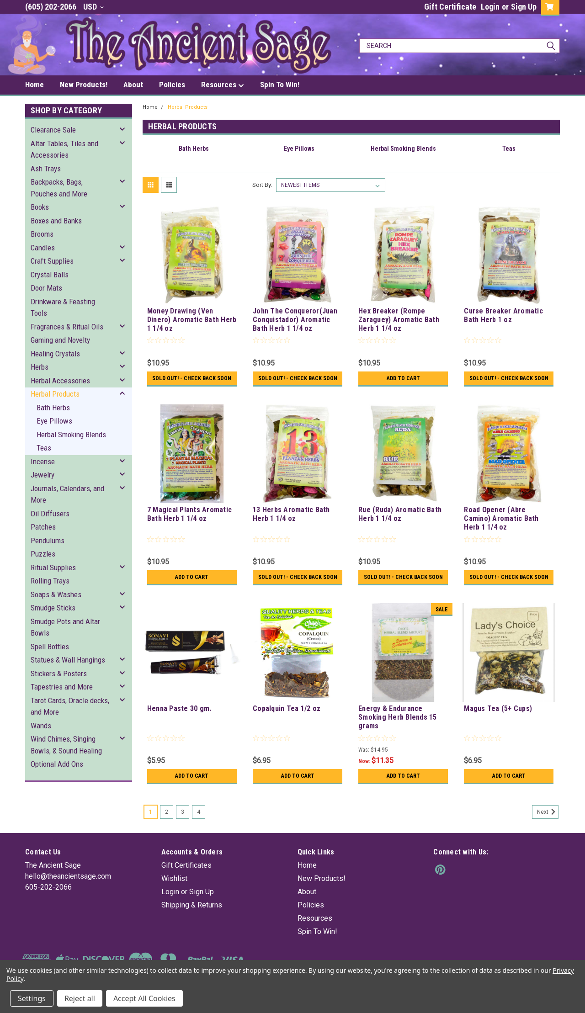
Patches (43, 526)
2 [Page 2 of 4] (166, 825)
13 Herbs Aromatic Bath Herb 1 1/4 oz (291, 520)
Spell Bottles (50, 646)
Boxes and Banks (56, 220)
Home (34, 84)
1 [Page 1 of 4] (150, 825)
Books (40, 207)
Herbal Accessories (60, 380)
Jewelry (42, 474)
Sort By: (262, 184)
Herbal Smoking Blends (71, 434)
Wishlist (174, 891)
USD (93, 6)
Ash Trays (46, 168)
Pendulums (47, 540)
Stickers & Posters (59, 673)
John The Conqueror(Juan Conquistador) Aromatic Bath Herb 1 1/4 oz (295, 320)
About (133, 84)
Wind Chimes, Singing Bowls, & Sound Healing (66, 744)
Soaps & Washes (56, 594)
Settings (32, 998)
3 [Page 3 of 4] (182, 825)
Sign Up (524, 6)
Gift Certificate (450, 6)
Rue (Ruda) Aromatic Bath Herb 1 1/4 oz (399, 520)
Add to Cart (403, 378)
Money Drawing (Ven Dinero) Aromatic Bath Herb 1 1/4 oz (192, 320)
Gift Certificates (186, 878)
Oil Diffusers (50, 513)
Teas (44, 447)
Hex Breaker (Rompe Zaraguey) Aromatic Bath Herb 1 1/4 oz (398, 320)
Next (547, 824)
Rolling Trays (50, 580)
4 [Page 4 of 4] (198, 825)
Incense (43, 461)
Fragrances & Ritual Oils (67, 326)
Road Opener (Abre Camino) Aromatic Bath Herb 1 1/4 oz (501, 525)
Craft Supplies (52, 260)
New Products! (83, 84)
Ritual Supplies (53, 567)
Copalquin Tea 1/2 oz (286, 721)
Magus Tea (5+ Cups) (498, 721)
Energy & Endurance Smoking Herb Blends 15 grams (397, 730)
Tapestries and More (62, 686)
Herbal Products (55, 393)
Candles (43, 247)
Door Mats (46, 287)
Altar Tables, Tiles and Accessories (64, 149)
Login (490, 6)
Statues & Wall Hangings (68, 659)
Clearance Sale (53, 129)
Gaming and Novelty (60, 340)
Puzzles (43, 553)
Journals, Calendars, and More (67, 494)
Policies (172, 84)
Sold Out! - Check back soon (191, 381)
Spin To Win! (279, 84)
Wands (41, 725)
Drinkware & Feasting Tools (63, 307)
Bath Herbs (53, 407)
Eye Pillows (54, 420)
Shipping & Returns (191, 917)
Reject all (79, 998)
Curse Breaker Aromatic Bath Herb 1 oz (503, 315)
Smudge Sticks (53, 607)
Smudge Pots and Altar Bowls (65, 627)
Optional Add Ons (57, 764)
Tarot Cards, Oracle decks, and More (70, 706)
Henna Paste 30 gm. (179, 721)
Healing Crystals (55, 353)
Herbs (39, 366)
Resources (222, 85)
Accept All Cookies (144, 998)
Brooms (42, 234)
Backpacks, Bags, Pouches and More (59, 187)
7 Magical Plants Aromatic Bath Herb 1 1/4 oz (189, 520)
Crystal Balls (50, 274)
